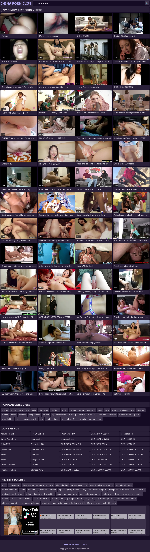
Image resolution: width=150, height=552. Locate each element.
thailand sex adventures (12, 494)
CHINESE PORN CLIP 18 (101, 470)
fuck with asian (109, 503)
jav (63, 419)
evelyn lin (88, 498)
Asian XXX (5, 444)
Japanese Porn (37, 449)
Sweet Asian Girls (8, 439)
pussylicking (7, 419)
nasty (18, 419)
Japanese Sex (37, 439)
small (100, 410)
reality (48, 419)
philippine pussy (74, 498)
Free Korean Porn (8, 470)
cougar (46, 414)
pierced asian (62, 485)
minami (55, 498)
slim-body (81, 419)
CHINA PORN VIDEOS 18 (71, 454)
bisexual (140, 410)
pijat (4, 485)
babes (13, 414)
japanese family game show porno (38, 485)
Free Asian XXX (37, 444)
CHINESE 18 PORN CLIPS (71, 444)
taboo (81, 410)
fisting (5, 410)
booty (13, 410)
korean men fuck (9, 489)
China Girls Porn (8, 464)
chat (99, 419)
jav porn (34, 464)
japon (22, 489)
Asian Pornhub (7, 434)
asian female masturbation (101, 485)
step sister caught (48, 489)
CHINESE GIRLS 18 (99, 459)
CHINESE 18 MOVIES (70, 470)
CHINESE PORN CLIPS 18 (131, 459)
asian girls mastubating (90, 494)
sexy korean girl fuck (105, 498)
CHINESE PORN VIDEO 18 (132, 454)
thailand (124, 410)
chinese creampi (9, 503)
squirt (64, 410)
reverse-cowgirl (30, 419)
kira (63, 498)
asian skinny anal (41, 498)
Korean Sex (6, 449)
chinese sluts (14, 485)
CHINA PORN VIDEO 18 (71, 449)
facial (34, 410)
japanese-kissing (59, 414)
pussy (136, 414)
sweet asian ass (49, 503)
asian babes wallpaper (29, 503)
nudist (5, 414)
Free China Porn (68, 434)
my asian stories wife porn (94, 489)
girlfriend (55, 410)
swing (142, 489)
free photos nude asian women (123, 489)
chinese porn (37, 470)
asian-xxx (102, 414)
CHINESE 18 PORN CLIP (101, 449)
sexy (132, 410)
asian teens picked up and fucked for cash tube (79, 503)
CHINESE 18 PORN (99, 444)
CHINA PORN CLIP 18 (100, 434)
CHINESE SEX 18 (128, 439)
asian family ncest (124, 485)
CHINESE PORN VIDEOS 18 (132, 449)
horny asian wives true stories (128, 494)
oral (41, 419)
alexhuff (70, 419)
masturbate (24, 410)
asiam (28, 494)
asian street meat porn (67, 494)
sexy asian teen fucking (21, 498)
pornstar (112, 414)
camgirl (73, 410)
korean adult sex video (44, 494)
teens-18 (91, 410)
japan (56, 419)
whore (115, 410)
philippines (33, 489)
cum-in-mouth (125, 414)
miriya (5, 498)
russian (91, 414)
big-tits (92, 419)
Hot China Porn (37, 434)
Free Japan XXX (37, 459)
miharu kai (107, 494)
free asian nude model (126, 498)
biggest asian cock (79, 485)
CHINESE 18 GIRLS (69, 459)
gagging (22, 414)
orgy (107, 410)
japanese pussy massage (70, 489)
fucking (72, 414)
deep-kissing (34, 414)
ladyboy (82, 414)
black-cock (43, 410)
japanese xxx (37, 454)
